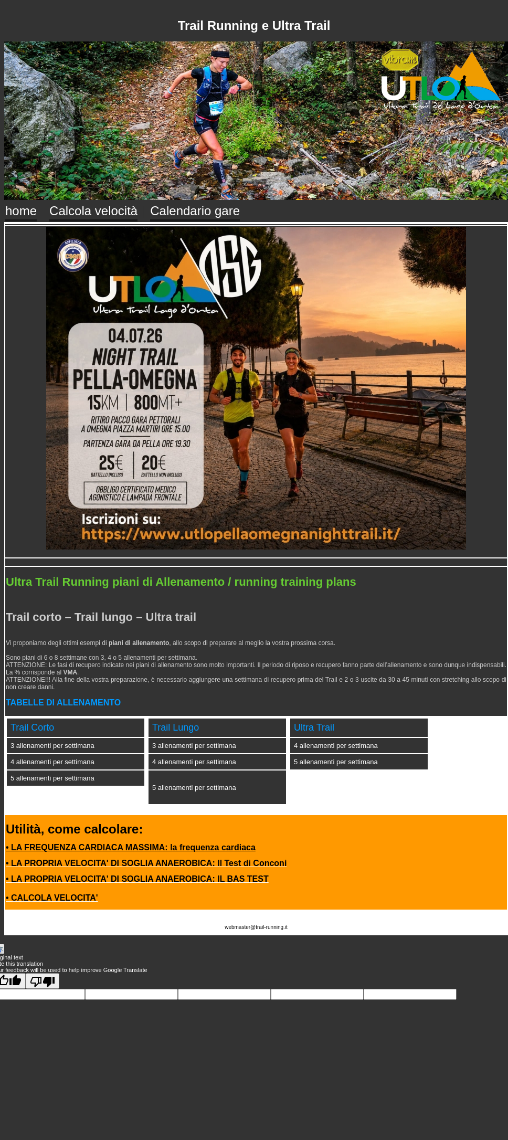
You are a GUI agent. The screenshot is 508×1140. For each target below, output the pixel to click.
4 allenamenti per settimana (52, 762)
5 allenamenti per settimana (52, 778)
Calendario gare (195, 211)
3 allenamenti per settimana (52, 746)
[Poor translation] (42, 981)
